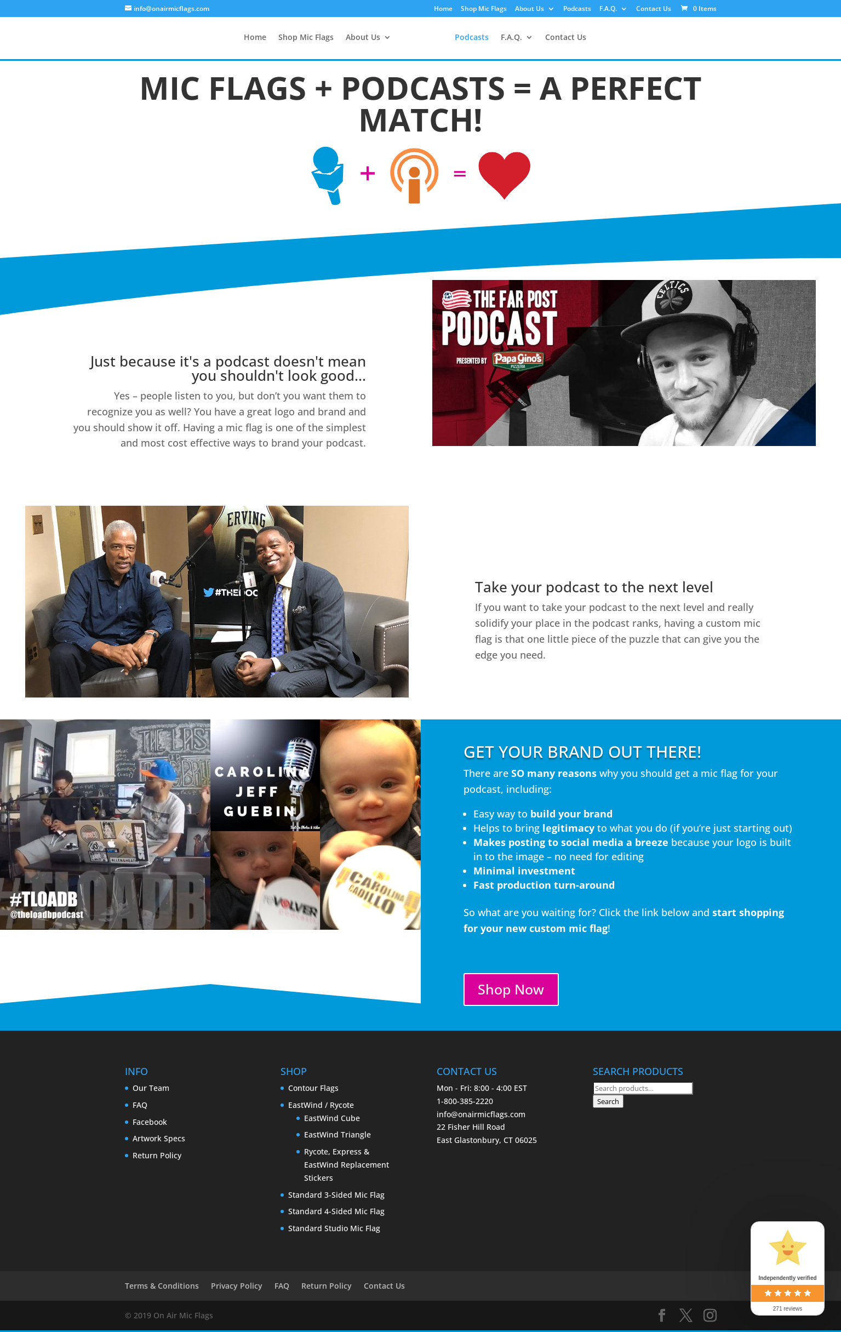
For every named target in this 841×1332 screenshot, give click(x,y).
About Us (529, 9)
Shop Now (513, 991)
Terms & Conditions (162, 1288)
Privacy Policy (236, 1288)
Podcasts (577, 9)
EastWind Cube (332, 1119)
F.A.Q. (608, 9)
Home (443, 9)
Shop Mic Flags (484, 9)
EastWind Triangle (337, 1136)
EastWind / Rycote (321, 1106)
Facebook (150, 1123)
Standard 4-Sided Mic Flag (336, 1213)
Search (608, 1103)
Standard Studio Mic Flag (334, 1230)
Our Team (151, 1089)
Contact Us (653, 9)
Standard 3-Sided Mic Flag (336, 1196)
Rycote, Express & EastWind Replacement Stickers (346, 1166)
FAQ (140, 1106)
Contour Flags (313, 1089)
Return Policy (157, 1157)
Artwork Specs (159, 1140)
